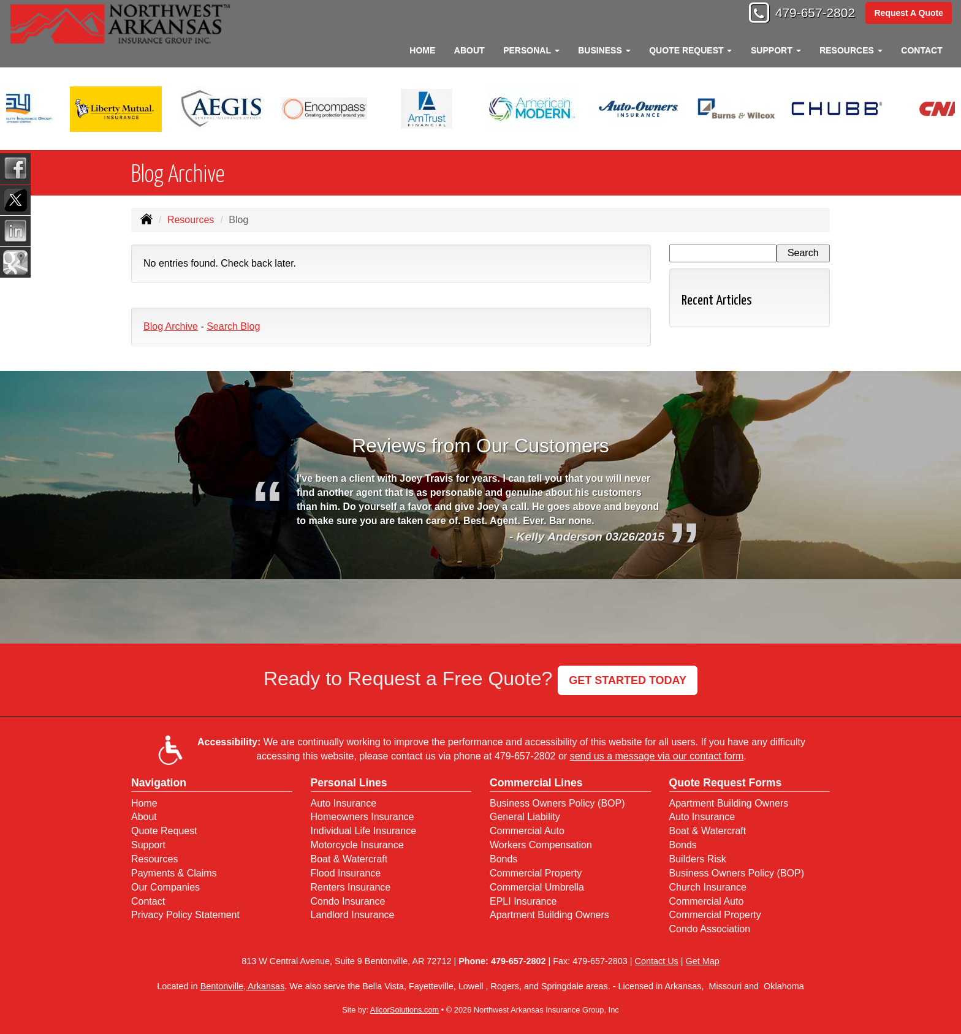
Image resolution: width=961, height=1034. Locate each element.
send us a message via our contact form (657, 756)
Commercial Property (536, 873)
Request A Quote (908, 13)
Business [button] (604, 50)
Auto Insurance (344, 803)
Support (148, 845)
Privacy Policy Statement (185, 915)
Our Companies (165, 887)
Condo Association (710, 929)
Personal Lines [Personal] (349, 783)
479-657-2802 (811, 13)
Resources (190, 220)
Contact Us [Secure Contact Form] (656, 961)
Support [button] (776, 50)
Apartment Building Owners (549, 915)
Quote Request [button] (690, 50)
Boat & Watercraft (349, 859)
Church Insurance (707, 887)
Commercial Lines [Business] (536, 783)
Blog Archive (170, 326)
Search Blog (233, 326)
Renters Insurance (351, 887)
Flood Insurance (346, 873)
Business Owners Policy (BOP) (557, 803)
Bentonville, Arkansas (242, 986)
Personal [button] (531, 50)
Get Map (703, 961)
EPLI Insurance (523, 901)
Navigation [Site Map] (158, 783)
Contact (921, 50)
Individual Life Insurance (364, 831)
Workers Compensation (541, 845)
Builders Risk (697, 859)
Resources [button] (851, 50)
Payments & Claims (174, 873)
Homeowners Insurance (362, 817)
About (469, 50)
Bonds (503, 859)
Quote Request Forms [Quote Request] (725, 783)
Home (422, 50)
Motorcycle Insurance (357, 845)
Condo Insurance (348, 901)
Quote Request (164, 831)
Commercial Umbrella (537, 887)
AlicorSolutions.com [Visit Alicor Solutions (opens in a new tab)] (404, 1009)
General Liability (525, 817)
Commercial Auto (527, 831)
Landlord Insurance (353, 915)
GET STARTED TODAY (627, 680)
